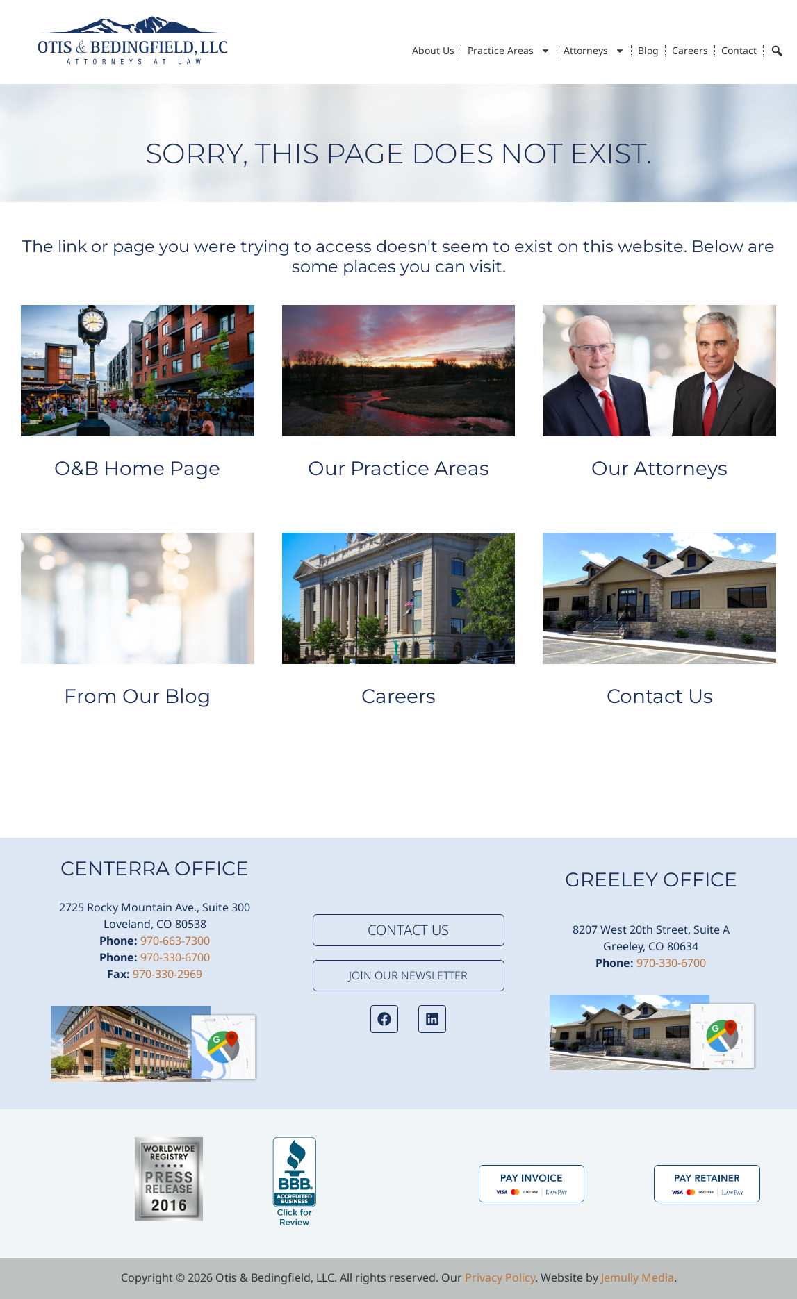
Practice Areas (509, 51)
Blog (648, 50)
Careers (690, 50)
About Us (433, 50)
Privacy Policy (500, 1277)
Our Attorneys (659, 468)
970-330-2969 (167, 974)
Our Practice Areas (398, 468)
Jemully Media (637, 1277)
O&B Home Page (137, 468)
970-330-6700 (175, 957)
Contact (739, 50)
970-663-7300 (175, 940)
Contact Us (660, 696)
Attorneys (594, 51)
